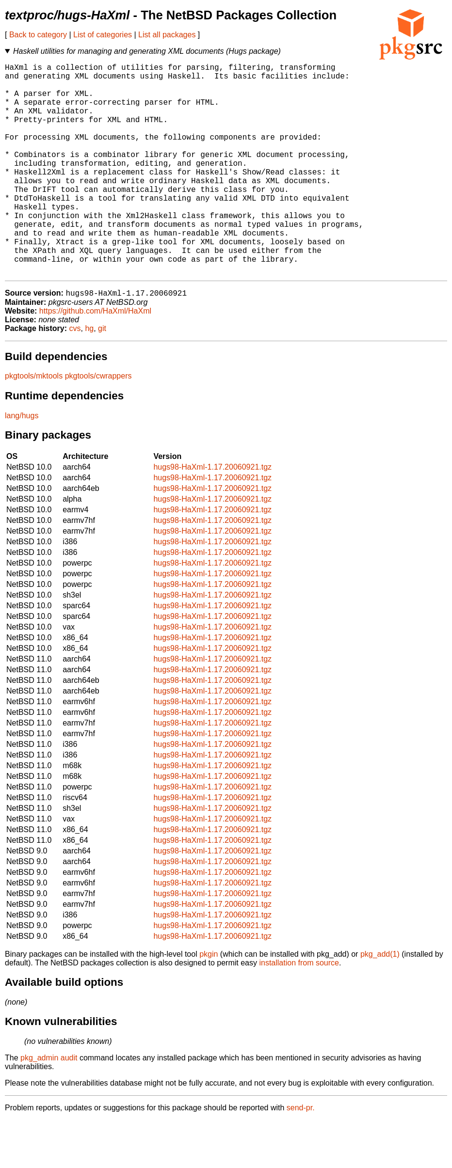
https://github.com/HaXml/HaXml (95, 359)
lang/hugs (21, 463)
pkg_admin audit (48, 1106)
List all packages (166, 35)
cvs (75, 376)
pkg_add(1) (380, 1002)
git (102, 376)
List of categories (102, 35)
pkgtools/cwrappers (98, 424)
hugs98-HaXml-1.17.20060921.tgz (212, 515)
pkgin (208, 1002)
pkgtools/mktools (34, 424)
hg (89, 376)
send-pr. (301, 1156)
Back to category (38, 35)
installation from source (299, 1011)
